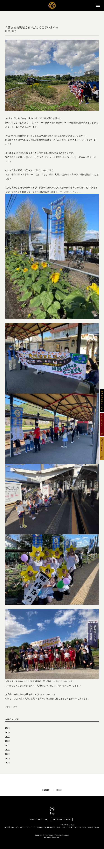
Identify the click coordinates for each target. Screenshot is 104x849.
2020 (7, 754)
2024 (7, 737)
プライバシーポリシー (38, 820)
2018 (7, 763)
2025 (7, 732)
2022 (7, 745)
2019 (7, 758)
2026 (7, 728)
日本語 (59, 790)
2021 (7, 750)
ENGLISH (46, 790)
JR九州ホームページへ (62, 820)
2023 (7, 741)
